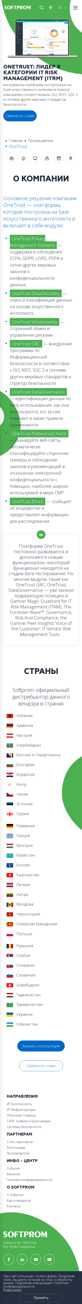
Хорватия (21, 774)
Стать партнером (20, 1142)
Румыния (20, 945)
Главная (15, 140)
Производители (40, 140)
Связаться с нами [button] (20, 115)
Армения (20, 725)
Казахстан (21, 855)
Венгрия (20, 845)
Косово (18, 865)
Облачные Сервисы (21, 1115)
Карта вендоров (19, 1200)
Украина (19, 1014)
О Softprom (20, 1187)
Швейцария (23, 985)
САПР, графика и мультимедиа (29, 1121)
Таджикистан (24, 994)
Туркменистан (25, 1004)
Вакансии (13, 1174)
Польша (19, 933)
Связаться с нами (41, 1065)
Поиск (41, 7)
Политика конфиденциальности (29, 1180)
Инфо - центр (22, 1160)
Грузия (18, 813)
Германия (21, 825)
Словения (21, 975)
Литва (17, 894)
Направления (22, 1096)
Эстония (20, 803)
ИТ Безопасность (19, 1104)
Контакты (14, 1206)
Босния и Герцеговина (33, 754)
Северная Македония (32, 923)
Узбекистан (22, 1024)
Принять (41, 1297)
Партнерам (19, 1134)
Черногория (23, 914)
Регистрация (16, 1147)
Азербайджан (24, 745)
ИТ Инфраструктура (21, 1110)
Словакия (21, 965)
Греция (18, 835)
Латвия (18, 884)
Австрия (51, 7)
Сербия (18, 955)
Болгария (20, 764)
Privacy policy (12, 1290)
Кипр (16, 784)
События (13, 1168)
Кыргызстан (23, 874)
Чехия (17, 794)
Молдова (20, 904)
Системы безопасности (24, 1127)
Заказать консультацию (41, 1046)
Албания (20, 715)
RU (60, 7)
